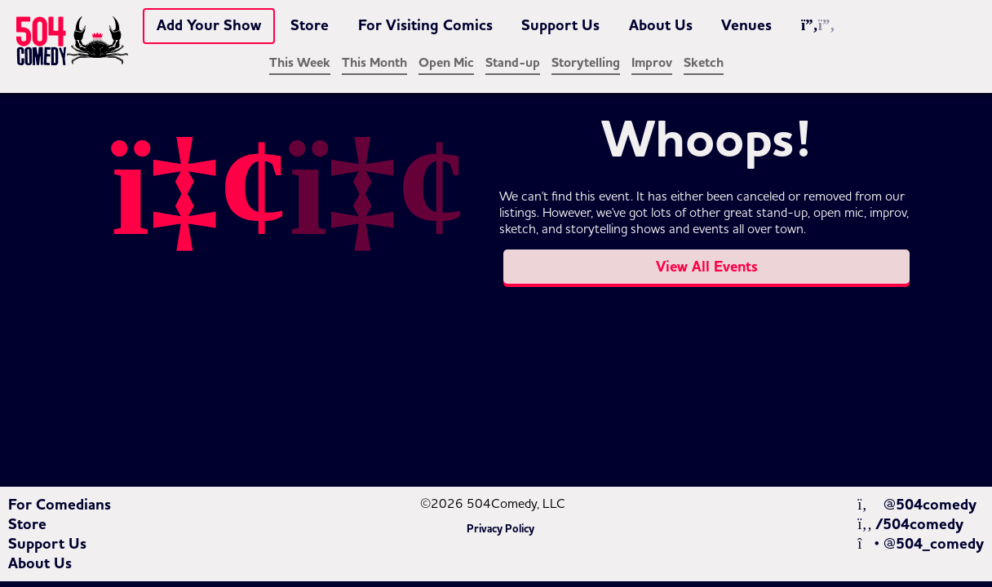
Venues (746, 25)
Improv (651, 63)
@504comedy (916, 504)
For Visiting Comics (425, 25)
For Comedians (59, 504)
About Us (661, 25)
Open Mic (446, 63)
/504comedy (910, 524)
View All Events (707, 266)
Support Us (560, 25)
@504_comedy (920, 544)
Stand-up (512, 63)
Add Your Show (209, 25)
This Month (374, 63)
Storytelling (585, 63)
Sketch (704, 63)
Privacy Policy (500, 529)
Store (309, 25)
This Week (299, 63)
